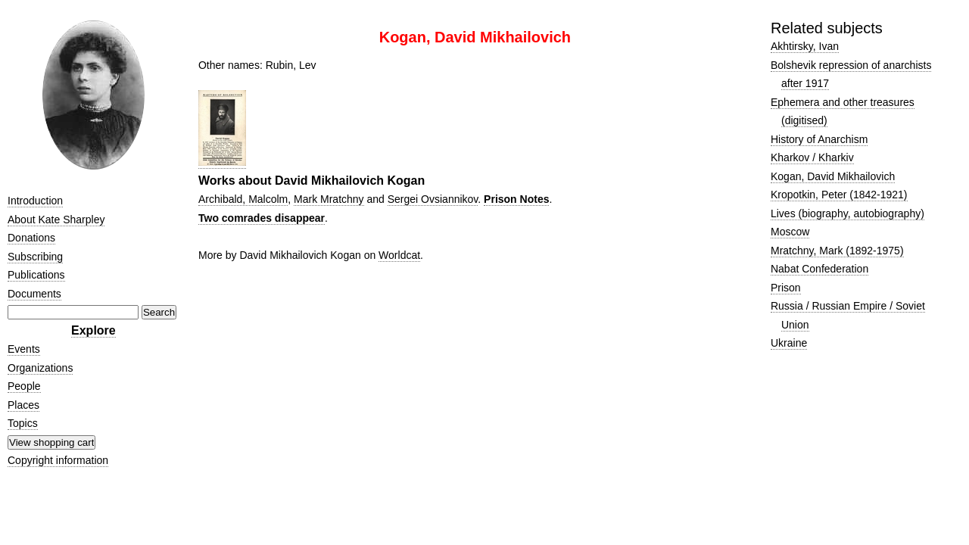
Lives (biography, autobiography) (847, 213)
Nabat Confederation (819, 269)
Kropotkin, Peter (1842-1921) (839, 194)
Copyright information (58, 460)
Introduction (35, 201)
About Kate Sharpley (56, 219)
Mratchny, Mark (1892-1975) (837, 250)
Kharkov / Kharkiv (812, 157)
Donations (31, 238)
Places (23, 405)
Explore (93, 330)
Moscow (790, 232)
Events (24, 349)
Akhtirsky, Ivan (805, 46)
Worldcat (399, 255)
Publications (36, 275)
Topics (23, 423)
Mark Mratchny (329, 199)
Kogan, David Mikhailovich (833, 176)
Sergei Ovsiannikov (433, 199)
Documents (34, 294)
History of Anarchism (819, 139)
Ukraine (789, 343)
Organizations (40, 368)
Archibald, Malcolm (243, 199)
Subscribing (35, 257)
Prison (786, 288)
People (24, 386)
